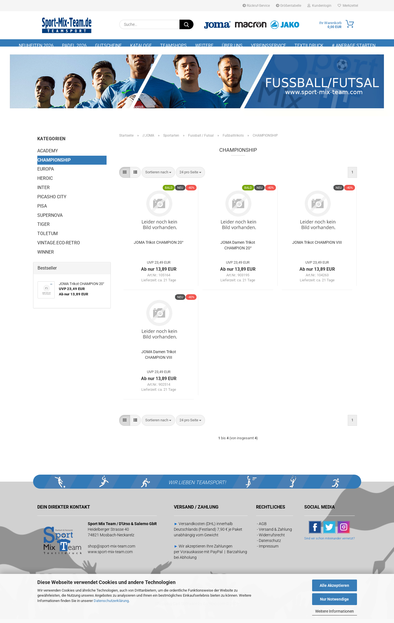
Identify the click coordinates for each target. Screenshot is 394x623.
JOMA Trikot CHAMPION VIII (317, 246)
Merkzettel (348, 6)
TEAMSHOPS (173, 45)
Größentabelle (288, 6)
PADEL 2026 (74, 45)
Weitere (204, 45)
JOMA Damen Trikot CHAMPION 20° (237, 249)
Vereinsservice (268, 45)
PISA (42, 209)
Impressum (268, 550)
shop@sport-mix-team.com (111, 550)
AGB (263, 527)
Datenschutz (270, 544)
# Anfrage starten (353, 45)
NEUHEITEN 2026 (36, 45)
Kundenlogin (319, 6)
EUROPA (45, 173)
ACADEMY (47, 154)
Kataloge (141, 45)
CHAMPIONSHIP (54, 163)
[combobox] (158, 176)
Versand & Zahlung (275, 533)
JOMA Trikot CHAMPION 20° (158, 246)
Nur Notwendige (334, 599)
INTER (43, 191)
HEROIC (45, 182)
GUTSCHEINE (108, 45)
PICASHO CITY (51, 200)
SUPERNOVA (50, 219)
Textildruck (308, 45)
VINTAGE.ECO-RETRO (58, 246)
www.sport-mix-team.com (110, 555)
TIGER (43, 228)
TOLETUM (47, 237)
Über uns (232, 45)
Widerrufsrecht (272, 538)
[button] (124, 176)
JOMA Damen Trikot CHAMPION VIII (158, 358)
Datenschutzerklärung (111, 601)
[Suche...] (186, 24)
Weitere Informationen (334, 611)
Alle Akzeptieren (334, 585)
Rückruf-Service (256, 6)
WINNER (45, 255)
